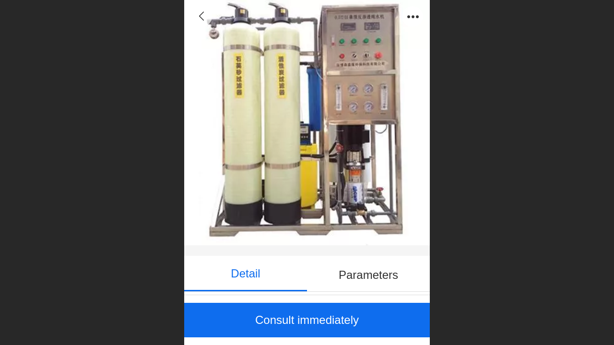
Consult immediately (307, 319)
